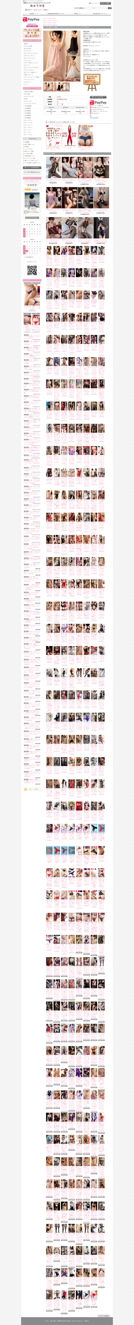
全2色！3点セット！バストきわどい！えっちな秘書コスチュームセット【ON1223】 (101, 994)
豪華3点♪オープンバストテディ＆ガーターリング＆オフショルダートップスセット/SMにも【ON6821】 (101, 1172)
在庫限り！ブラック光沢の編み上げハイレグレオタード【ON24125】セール (94, 1059)
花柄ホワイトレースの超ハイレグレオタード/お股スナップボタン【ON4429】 (64, 1148)
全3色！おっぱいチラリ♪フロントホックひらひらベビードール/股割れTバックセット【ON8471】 (94, 528)
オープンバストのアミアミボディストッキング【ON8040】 (94, 704)
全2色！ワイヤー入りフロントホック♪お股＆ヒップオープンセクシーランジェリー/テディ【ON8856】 (57, 617)
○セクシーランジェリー (29, 58)
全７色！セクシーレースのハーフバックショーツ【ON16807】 (32, 404)
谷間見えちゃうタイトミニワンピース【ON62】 (71, 1125)
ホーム (34, 13)
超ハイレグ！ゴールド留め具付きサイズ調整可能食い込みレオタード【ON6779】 (64, 1216)
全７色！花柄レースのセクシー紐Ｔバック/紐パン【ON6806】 (32, 422)
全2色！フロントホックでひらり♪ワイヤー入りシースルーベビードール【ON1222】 (86, 527)
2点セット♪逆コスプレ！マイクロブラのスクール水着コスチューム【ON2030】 (86, 816)
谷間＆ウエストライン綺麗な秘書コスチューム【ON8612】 (57, 681)
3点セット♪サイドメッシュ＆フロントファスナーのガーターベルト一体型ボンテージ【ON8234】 (101, 950)
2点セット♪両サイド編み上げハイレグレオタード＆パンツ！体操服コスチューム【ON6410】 (94, 261)
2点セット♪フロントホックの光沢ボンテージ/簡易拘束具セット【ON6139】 (79, 526)
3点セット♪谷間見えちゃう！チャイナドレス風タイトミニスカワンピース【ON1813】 (101, 327)
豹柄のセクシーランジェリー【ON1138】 (72, 1146)
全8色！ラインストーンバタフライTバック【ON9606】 (49, 947)
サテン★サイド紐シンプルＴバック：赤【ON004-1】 (57, 836)
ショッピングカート (105, 3)
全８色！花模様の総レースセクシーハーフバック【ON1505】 (32, 343)
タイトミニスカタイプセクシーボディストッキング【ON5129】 (49, 1081)
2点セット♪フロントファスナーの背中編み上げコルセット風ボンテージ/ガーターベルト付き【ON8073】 (101, 395)
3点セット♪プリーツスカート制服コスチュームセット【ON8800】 (49, 792)
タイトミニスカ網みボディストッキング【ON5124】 (49, 814)
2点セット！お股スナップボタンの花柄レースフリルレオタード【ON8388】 (64, 526)
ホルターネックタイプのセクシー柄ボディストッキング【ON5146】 (64, 1081)
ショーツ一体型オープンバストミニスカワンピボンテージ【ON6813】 (49, 1126)
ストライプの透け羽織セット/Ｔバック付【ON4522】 (49, 480)
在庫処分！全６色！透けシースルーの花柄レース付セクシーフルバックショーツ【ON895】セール (57, 906)
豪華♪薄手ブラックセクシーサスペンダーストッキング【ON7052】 (32, 606)
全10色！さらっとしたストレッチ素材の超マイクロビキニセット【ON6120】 (72, 482)
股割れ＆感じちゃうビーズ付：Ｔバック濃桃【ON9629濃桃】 (101, 837)
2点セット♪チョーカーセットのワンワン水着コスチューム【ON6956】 (32, 747)
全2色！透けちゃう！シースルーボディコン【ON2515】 (94, 1036)
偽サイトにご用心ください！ (32, 160)
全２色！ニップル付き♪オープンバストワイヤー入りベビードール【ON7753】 (86, 482)
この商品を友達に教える (98, 109)
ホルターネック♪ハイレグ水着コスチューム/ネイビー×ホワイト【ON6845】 (72, 815)
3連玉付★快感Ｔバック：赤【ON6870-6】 (94, 1303)
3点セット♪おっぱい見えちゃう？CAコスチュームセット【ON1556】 (79, 1015)
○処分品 (26, 43)
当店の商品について (30, 155)
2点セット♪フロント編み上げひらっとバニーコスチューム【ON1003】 (49, 437)
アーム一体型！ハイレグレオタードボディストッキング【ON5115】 (87, 792)
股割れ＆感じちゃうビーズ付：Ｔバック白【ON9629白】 (32, 397)
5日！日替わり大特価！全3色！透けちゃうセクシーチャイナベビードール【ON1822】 (64, 416)
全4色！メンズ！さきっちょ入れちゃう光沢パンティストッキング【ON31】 (79, 571)
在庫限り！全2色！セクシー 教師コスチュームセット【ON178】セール (32, 740)
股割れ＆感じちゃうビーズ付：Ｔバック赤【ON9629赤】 (57, 859)
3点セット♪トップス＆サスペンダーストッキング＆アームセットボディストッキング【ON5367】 (86, 1061)
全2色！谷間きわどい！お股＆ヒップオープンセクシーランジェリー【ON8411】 (32, 712)
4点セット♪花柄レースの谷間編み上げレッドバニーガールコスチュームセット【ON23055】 (101, 1127)
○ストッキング (27, 50)
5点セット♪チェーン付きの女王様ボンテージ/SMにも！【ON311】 (94, 1015)
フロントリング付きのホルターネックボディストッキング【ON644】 (100, 211)
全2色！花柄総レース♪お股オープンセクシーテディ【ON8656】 (49, 592)
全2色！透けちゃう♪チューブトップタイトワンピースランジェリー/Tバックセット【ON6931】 (57, 994)
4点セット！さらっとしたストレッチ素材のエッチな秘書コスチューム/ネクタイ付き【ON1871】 (49, 706)
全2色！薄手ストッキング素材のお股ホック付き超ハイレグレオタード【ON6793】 (86, 638)
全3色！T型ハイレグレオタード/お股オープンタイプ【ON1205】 (69, 211)
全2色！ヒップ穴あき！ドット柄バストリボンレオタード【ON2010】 (49, 637)
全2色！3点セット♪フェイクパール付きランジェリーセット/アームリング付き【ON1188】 (100, 181)
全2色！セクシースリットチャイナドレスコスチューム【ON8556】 (49, 770)
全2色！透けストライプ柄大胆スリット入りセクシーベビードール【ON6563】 (64, 1193)
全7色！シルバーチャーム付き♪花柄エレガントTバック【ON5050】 (57, 948)
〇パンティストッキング (30, 103)
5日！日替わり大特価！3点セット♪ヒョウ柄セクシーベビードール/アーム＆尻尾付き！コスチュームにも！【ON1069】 (86, 440)
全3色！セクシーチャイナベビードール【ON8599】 (101, 525)
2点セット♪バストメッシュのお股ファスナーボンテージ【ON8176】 (49, 415)
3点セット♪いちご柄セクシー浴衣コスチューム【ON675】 (86, 1104)
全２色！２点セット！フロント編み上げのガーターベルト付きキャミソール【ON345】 (79, 1238)
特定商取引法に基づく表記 (63, 1320)
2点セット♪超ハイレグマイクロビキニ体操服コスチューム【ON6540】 (101, 1282)
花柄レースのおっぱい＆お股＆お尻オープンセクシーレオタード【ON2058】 (57, 971)
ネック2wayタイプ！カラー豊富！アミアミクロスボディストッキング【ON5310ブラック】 (101, 282)
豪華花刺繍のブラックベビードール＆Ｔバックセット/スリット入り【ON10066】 (71, 504)
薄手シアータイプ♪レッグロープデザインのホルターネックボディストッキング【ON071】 (72, 727)
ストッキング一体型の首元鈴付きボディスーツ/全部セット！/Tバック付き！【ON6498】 (79, 1060)
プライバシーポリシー (77, 1320)
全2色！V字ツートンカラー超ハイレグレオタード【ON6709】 (31, 494)
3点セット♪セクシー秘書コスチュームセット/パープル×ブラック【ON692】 (79, 282)
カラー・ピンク (27, 125)
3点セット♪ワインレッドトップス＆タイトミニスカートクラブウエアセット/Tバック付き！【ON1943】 (64, 1306)
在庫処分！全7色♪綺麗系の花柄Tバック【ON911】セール (32, 560)
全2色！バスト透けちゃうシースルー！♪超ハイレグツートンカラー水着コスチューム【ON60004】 (79, 373)
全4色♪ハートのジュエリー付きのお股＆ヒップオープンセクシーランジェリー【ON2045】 (64, 305)
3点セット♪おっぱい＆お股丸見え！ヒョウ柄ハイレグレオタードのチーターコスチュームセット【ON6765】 (79, 639)
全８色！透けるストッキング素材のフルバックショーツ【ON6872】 (72, 904)
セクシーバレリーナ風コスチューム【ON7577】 (101, 1036)
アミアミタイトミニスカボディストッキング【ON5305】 (64, 1058)
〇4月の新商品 (27, 115)
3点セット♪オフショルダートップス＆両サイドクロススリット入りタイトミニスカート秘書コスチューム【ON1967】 (72, 973)
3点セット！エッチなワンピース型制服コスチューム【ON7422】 (94, 1259)
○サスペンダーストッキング (31, 53)
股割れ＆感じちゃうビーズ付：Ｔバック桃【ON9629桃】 (49, 859)
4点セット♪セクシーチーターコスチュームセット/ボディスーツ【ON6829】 (94, 1126)
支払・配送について (56, 13)
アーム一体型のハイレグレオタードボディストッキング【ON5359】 (101, 259)
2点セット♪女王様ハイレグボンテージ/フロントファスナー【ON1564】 (57, 304)
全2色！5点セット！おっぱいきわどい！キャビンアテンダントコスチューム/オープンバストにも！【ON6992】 (49, 750)
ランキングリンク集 (30, 158)
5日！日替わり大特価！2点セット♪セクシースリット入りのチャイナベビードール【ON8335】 (72, 527)
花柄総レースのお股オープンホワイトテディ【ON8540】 (94, 1169)
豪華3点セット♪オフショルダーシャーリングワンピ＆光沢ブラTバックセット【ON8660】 (57, 1194)
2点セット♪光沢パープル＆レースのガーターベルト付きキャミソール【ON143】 (57, 1016)
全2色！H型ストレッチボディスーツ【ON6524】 (64, 769)
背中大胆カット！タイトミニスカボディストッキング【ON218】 (71, 792)
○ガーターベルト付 (28, 96)
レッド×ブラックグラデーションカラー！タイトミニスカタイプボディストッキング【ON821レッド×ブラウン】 (86, 462)
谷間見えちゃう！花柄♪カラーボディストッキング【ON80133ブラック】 (72, 704)
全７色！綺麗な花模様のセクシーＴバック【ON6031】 (101, 858)
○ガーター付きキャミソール (31, 62)
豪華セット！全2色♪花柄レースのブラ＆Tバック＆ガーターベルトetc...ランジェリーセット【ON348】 (71, 262)
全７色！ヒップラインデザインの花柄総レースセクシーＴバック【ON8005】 (32, 355)
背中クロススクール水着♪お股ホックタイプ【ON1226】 (32, 627)
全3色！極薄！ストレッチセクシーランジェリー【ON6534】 (32, 566)
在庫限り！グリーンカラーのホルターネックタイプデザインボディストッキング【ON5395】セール (101, 350)
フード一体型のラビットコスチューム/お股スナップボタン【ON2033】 (72, 659)
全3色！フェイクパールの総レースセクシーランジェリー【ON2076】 (79, 348)
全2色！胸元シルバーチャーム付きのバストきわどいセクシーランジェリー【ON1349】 (49, 327)
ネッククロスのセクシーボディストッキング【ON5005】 (94, 680)
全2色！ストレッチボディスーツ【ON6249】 (64, 1280)
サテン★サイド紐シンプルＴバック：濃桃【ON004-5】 (79, 836)
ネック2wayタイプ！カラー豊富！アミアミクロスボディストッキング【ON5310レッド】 (72, 994)
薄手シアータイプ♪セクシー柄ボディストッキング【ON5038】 (64, 726)
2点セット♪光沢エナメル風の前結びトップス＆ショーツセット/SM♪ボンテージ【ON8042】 (49, 260)
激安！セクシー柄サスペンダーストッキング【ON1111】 (101, 969)
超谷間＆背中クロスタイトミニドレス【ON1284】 (57, 725)
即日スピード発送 (29, 151)
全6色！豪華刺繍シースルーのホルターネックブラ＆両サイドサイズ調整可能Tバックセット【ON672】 (94, 506)
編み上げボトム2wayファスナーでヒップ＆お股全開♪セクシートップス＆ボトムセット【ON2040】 (72, 1261)
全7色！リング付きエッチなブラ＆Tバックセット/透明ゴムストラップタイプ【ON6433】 (94, 549)
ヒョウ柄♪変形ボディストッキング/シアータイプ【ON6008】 (72, 770)
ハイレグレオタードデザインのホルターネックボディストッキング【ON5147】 (64, 371)
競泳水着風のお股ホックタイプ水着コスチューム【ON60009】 (79, 1081)
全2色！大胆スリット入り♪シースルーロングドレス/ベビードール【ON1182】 (94, 726)
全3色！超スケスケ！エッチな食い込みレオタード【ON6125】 (64, 570)
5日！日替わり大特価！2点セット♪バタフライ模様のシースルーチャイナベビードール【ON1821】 (101, 372)
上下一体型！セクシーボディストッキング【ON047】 (101, 747)
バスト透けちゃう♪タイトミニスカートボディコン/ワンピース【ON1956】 (32, 692)
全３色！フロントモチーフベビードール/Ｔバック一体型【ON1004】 (57, 481)
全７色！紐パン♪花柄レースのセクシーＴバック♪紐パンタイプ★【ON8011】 (32, 308)
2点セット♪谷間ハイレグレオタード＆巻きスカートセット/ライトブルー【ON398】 (72, 616)
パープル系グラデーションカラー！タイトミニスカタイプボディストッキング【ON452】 (94, 1106)
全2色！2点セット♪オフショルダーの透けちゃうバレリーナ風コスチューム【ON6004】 (94, 949)
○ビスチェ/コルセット (29, 70)
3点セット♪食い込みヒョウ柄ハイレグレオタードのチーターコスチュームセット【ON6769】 (57, 639)
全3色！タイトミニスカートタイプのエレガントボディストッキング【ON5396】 (72, 1105)
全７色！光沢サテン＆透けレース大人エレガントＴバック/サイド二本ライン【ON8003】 (64, 882)
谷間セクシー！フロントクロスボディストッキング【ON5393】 (49, 348)
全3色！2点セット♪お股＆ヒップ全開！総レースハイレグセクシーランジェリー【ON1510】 (64, 1106)
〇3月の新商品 (27, 113)
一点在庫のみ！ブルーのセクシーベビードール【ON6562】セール (86, 371)
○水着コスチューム (28, 74)
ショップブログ (78, 13)
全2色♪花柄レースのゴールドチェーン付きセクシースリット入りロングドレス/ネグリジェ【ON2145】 (64, 261)
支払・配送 (53, 1320)
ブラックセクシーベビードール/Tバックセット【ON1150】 (101, 1192)
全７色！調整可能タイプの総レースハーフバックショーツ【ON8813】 (101, 904)
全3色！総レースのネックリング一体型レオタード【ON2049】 (57, 348)
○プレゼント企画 (28, 46)
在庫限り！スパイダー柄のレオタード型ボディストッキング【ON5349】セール (72, 349)
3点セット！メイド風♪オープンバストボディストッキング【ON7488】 (49, 681)
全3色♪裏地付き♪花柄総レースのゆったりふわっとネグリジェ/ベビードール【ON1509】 (49, 505)
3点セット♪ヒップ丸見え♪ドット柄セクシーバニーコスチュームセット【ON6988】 (64, 1260)
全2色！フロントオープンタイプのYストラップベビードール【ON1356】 (57, 1171)
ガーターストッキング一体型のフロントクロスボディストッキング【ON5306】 (84, 241)
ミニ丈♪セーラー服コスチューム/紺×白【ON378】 (101, 658)
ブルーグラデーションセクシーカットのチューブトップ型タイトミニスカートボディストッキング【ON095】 (79, 395)
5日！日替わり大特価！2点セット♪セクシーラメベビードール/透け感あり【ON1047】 (57, 438)
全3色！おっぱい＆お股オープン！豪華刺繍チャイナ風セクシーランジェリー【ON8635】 (79, 549)
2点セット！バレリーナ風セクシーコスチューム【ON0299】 (86, 1259)
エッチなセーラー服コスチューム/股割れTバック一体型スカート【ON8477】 (64, 748)
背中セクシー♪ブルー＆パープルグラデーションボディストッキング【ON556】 (72, 393)
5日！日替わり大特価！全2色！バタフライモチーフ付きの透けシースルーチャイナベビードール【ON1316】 (49, 573)
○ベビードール (27, 60)
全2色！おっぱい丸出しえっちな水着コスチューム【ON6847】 (32, 698)
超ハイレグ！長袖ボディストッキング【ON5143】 (101, 414)
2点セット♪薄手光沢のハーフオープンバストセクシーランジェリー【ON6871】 (57, 1148)
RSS (30, 789)
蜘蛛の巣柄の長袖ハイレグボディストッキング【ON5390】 (72, 326)
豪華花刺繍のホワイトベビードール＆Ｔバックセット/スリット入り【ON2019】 (79, 1148)
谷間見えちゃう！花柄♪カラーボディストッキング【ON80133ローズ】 (79, 704)
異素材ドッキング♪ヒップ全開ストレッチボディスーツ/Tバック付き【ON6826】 (79, 815)
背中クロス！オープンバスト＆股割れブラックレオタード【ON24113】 (49, 1059)
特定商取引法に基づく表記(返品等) (100, 107)
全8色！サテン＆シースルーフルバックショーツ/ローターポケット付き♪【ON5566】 (32, 374)
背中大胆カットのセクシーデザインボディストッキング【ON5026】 (69, 241)
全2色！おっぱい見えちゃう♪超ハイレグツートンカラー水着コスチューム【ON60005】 (71, 1082)
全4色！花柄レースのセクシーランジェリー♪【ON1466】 (86, 347)
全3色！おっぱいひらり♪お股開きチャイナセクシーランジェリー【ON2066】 (49, 1037)
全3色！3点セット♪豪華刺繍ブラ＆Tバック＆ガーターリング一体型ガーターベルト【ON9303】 (57, 572)
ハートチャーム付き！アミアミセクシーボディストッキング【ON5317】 (101, 304)
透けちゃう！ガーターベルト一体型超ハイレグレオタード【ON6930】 (79, 259)
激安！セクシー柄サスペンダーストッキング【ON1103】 (57, 1236)
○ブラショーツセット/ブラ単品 (31, 77)
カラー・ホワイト (28, 127)
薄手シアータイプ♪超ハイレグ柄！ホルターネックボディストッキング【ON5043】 (79, 1260)
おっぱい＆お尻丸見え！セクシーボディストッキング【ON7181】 (101, 726)
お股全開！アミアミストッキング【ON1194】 (57, 1257)
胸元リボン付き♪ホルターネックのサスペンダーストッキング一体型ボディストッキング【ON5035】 (57, 706)
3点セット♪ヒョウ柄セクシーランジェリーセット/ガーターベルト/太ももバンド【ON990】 (49, 460)
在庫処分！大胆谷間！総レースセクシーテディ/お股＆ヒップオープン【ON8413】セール (101, 1083)
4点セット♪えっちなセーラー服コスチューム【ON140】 (94, 992)
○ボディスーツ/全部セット (30, 72)
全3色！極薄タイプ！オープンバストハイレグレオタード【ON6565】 (57, 592)
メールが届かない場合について (32, 162)
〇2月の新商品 (27, 110)
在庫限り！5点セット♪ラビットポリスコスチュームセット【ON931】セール (57, 371)
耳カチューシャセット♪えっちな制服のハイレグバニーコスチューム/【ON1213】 (100, 241)
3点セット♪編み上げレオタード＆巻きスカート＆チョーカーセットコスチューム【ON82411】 (86, 661)
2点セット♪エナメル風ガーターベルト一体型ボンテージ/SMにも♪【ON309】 (87, 304)
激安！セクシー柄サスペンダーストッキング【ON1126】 (32, 429)
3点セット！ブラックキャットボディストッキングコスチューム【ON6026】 (94, 771)
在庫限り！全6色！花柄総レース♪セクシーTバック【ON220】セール (32, 553)
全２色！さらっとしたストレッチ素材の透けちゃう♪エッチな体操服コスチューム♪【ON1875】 (101, 683)
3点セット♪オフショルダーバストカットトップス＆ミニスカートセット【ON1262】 (32, 633)
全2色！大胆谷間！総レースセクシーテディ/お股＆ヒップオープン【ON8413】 (79, 504)
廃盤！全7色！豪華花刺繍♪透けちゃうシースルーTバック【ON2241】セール (64, 926)
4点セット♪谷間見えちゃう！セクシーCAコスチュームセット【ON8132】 (72, 1015)
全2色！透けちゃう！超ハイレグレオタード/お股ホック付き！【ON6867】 (64, 1126)
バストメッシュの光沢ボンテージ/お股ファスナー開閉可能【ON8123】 (57, 504)
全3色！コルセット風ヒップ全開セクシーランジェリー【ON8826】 (32, 488)
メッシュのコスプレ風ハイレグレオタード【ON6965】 (94, 347)
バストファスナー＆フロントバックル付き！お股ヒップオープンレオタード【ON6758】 (94, 616)
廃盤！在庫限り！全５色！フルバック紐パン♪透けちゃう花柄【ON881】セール (94, 882)
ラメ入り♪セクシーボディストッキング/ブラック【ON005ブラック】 (79, 726)
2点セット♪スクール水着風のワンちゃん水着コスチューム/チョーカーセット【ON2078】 (101, 1060)
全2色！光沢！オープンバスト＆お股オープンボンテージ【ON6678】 (64, 615)
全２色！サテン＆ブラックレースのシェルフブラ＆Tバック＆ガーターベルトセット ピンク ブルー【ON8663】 (101, 462)
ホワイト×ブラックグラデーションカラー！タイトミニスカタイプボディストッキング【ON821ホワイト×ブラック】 (57, 396)
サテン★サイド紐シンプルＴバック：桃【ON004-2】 (64, 836)
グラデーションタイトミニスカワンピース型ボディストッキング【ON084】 (71, 459)
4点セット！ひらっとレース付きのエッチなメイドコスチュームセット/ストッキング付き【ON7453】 (49, 1283)
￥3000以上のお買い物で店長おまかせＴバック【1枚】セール (53, 148)
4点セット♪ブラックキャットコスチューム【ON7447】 (86, 769)
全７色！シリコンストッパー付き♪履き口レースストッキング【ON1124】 (32, 337)
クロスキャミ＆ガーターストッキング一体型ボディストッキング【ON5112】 (57, 1304)
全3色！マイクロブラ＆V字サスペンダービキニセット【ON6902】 (64, 392)
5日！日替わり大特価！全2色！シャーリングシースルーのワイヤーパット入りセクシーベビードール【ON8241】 (101, 506)
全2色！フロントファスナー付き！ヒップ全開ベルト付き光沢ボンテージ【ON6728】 (72, 638)
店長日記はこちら (32, 217)
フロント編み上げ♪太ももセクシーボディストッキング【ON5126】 (32, 513)
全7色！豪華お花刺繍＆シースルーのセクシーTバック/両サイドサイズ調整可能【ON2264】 (86, 927)
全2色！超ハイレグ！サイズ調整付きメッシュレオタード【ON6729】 (94, 1192)
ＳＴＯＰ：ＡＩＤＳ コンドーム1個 (69, 147)
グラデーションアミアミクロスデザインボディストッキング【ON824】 (64, 459)
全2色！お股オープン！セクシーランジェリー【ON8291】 (49, 525)
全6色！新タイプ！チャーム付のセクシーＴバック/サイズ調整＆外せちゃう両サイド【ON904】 (36, 328)
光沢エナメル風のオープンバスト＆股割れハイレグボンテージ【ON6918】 (86, 948)
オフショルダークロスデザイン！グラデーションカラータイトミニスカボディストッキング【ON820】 (101, 1106)
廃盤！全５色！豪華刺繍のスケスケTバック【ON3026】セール (49, 926)
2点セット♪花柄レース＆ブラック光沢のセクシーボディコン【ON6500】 (101, 771)
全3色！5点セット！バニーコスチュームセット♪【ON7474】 (57, 748)
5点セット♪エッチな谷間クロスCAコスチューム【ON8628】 (79, 1281)
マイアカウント (95, 3)
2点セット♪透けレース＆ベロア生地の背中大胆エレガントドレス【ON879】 (57, 1126)
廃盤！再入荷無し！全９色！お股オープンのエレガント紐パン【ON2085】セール (32, 410)
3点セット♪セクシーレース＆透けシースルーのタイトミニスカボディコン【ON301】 (94, 816)
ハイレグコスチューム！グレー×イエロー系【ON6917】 (49, 392)
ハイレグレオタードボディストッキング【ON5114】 (101, 792)
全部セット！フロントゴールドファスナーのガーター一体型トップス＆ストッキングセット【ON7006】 (72, 684)
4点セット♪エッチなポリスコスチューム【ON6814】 (94, 1280)
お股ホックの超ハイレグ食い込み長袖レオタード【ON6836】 (94, 437)
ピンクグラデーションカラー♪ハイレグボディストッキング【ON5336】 (32, 719)
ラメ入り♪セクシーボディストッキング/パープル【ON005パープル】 (86, 726)
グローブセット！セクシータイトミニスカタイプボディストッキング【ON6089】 (49, 1305)
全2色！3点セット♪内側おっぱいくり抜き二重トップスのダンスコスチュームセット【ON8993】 (86, 1217)
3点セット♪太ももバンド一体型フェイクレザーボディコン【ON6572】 (79, 793)
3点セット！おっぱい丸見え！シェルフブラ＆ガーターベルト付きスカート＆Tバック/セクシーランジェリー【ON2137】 (49, 1173)
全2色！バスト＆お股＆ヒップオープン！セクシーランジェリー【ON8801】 (32, 482)
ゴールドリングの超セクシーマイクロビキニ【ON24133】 (57, 1104)
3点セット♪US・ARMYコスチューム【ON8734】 (79, 769)
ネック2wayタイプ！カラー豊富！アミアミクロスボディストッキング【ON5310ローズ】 (64, 994)
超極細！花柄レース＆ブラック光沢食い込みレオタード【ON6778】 (94, 1215)
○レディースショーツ (29, 79)
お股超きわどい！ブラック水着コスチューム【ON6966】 (49, 1104)
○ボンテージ (27, 65)
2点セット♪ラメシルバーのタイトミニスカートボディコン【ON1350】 (57, 1059)
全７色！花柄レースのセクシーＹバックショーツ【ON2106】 (49, 904)
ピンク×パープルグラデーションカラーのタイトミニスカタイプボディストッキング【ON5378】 (49, 283)
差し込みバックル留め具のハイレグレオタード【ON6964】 (72, 1037)
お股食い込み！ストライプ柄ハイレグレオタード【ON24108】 (86, 259)
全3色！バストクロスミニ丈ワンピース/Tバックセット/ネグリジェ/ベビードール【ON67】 (72, 1194)
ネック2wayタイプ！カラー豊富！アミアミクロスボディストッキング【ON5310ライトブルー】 (49, 306)
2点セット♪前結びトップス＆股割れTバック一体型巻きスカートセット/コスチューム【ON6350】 (84, 211)
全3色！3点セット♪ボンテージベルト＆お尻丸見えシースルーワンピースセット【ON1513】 (72, 372)
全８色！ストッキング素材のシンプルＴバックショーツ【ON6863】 (64, 904)
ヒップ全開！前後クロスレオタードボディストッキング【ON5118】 (57, 815)
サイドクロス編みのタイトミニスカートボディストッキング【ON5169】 (101, 437)
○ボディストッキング (29, 55)
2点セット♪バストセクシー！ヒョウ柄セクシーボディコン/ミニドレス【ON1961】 (57, 260)
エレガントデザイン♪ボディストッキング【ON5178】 (86, 280)
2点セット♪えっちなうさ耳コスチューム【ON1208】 (86, 392)
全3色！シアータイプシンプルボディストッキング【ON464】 (79, 459)
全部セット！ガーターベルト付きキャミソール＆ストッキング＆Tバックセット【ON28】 (71, 1305)
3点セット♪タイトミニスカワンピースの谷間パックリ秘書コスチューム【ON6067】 (72, 749)
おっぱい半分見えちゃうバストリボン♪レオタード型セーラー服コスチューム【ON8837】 (49, 616)
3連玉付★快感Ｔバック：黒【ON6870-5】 (86, 836)
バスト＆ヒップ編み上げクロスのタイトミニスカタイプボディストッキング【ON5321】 (72, 1060)
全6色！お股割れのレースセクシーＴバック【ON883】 (32, 361)
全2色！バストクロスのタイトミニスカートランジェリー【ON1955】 (69, 180)
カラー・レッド (27, 129)
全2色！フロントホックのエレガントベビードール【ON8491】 (32, 469)
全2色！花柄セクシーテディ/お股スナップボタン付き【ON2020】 (79, 1215)
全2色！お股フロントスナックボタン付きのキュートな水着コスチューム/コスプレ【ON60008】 (79, 1106)
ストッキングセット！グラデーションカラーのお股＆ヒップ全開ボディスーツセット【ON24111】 (79, 972)
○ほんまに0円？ (27, 48)
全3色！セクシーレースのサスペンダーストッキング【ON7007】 (94, 326)
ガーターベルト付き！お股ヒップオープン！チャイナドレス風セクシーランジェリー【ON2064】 (86, 328)
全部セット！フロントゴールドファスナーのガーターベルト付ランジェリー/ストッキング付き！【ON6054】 (64, 684)
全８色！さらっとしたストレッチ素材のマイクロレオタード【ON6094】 (32, 416)
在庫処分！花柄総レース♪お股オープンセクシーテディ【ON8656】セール (32, 781)
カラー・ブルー (27, 132)
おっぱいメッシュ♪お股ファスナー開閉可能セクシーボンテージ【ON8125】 (64, 504)
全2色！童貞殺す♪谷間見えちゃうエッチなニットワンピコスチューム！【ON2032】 (94, 749)
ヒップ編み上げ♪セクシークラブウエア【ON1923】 (94, 792)
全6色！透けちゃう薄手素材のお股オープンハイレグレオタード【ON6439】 (57, 548)
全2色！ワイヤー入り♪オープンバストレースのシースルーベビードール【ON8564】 (32, 639)
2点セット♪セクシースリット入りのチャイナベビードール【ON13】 (86, 970)
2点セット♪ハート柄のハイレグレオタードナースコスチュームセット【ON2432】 (64, 438)
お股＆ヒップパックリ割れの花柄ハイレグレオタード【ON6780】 (49, 659)
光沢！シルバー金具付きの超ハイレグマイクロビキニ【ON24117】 (32, 759)
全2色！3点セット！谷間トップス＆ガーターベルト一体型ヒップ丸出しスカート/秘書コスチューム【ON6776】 (86, 1128)
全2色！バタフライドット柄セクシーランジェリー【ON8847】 (94, 592)
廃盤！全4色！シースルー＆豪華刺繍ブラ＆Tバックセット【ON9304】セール (86, 594)
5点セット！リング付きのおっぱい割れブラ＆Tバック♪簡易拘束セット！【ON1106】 (101, 1149)
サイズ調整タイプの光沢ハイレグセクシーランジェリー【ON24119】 (79, 326)
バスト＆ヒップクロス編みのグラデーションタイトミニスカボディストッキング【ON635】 (49, 1150)
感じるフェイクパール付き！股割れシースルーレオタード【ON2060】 (86, 1015)
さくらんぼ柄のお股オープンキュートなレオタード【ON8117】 (79, 304)
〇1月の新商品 (27, 108)
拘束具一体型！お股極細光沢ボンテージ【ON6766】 (94, 636)
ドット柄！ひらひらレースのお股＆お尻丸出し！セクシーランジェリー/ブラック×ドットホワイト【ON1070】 (72, 1173)
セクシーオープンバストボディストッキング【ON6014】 (86, 747)
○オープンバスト (28, 101)
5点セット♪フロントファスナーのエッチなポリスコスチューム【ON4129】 (101, 637)
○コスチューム (27, 82)
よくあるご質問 (29, 153)
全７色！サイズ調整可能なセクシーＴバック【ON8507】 (86, 903)
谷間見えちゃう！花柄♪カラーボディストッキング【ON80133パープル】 (86, 704)
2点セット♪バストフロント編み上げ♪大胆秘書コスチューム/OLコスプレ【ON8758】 (57, 794)
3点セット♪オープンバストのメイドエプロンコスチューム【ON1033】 (72, 437)
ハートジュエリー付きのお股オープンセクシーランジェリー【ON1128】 (57, 415)
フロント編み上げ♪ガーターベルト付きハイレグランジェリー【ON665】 (53, 241)
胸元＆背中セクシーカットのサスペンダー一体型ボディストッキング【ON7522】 (49, 1260)
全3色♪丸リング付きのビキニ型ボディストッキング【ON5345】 (72, 304)
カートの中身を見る (32, 167)
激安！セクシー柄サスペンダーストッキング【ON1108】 (64, 1236)
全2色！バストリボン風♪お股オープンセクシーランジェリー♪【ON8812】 (101, 593)
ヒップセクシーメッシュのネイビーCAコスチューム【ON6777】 (101, 615)
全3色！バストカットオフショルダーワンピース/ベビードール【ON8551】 (72, 948)
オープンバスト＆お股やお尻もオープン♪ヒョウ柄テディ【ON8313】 (57, 526)
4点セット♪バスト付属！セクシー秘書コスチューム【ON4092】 (72, 1215)
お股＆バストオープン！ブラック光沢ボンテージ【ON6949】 (31, 753)
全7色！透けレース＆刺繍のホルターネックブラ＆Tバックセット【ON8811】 (32, 500)
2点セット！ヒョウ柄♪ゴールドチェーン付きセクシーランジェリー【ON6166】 (79, 1171)
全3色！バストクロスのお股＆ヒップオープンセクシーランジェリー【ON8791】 (32, 475)
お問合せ (100, 13)
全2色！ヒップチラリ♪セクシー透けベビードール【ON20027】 (94, 481)
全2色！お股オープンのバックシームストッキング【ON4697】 (72, 1237)
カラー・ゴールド (28, 134)
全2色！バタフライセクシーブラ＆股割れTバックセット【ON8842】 (71, 592)
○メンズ (26, 84)
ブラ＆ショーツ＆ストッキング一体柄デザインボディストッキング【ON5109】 (86, 415)
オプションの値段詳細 (97, 105)
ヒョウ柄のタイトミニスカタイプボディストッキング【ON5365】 (94, 970)
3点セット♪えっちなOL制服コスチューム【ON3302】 (57, 325)
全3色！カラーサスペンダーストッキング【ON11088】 (94, 392)
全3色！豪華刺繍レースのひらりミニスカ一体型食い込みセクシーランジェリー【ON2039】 (85, 181)
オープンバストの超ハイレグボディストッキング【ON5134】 (64, 326)
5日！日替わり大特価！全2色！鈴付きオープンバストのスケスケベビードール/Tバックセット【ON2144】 (57, 284)
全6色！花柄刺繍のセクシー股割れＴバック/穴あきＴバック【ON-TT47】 (32, 349)
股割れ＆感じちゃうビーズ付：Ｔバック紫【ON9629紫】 (32, 391)
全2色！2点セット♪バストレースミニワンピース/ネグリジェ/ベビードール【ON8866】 (86, 1194)
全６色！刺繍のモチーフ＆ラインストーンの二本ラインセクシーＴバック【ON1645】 (79, 860)
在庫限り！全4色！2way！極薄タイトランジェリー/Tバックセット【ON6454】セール (64, 550)
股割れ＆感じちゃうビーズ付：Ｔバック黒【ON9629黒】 (32, 385)
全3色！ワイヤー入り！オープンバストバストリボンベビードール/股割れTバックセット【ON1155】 (86, 506)
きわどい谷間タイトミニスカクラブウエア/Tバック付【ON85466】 (86, 1281)
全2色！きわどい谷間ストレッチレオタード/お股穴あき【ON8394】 (49, 548)
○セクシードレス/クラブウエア (31, 67)
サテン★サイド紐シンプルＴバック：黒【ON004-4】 (86, 1303)
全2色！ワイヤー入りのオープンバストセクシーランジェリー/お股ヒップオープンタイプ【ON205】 (79, 439)
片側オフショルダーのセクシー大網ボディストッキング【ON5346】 (64, 1037)
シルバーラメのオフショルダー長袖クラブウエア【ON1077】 (32, 594)
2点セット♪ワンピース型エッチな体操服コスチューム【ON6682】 (86, 615)
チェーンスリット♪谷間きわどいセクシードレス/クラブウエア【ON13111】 (49, 726)
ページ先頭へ (103, 1316)
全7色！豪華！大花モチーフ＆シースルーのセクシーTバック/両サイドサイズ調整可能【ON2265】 (101, 928)
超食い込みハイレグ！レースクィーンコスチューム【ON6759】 (49, 1215)
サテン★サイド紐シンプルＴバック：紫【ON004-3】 (71, 836)
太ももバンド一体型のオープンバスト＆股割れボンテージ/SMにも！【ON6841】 (57, 659)
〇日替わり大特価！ (29, 91)
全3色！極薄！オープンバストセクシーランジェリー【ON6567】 (101, 548)
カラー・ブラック (28, 120)
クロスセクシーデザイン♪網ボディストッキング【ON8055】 (101, 1215)
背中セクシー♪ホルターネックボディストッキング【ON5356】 (64, 281)
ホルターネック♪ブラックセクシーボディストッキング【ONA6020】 (57, 770)
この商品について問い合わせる (99, 111)
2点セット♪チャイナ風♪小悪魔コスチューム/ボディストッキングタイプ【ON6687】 (64, 660)
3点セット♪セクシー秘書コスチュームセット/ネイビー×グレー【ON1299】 (32, 572)
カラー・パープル (28, 122)
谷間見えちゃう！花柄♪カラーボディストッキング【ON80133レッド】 (64, 704)
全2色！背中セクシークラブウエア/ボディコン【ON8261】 (79, 747)
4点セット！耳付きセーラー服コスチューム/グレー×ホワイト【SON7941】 (101, 1259)
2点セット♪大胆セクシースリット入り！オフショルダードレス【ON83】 (101, 815)
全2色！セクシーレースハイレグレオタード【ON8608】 (79, 592)
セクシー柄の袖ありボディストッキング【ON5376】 (86, 1036)
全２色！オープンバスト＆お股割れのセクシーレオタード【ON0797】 (32, 600)
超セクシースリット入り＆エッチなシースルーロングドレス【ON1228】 (101, 704)
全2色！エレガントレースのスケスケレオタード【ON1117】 (32, 507)
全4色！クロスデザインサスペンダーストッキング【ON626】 (64, 348)
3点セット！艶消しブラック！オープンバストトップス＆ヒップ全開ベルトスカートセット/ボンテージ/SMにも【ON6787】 (57, 1218)
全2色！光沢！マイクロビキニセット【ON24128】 (57, 1080)
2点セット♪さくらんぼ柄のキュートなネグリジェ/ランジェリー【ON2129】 (79, 415)
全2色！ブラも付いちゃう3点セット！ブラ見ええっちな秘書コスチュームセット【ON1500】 (86, 1083)
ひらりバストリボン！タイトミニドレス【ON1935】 (64, 814)
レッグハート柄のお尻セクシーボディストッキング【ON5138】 (49, 370)
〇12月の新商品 (27, 106)
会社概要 (27, 142)
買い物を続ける (95, 113)
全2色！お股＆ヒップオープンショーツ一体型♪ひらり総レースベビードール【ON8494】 (79, 1194)
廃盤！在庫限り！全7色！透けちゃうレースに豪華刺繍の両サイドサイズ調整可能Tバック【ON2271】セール (94, 928)
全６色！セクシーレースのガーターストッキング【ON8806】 (94, 659)
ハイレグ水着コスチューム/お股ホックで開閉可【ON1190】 (79, 1304)
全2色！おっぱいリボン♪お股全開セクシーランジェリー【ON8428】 (32, 620)
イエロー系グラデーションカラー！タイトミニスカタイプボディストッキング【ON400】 (94, 372)
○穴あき (26, 98)
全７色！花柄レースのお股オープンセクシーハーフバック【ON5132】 (32, 368)
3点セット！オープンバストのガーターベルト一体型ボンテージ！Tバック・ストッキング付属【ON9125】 (101, 484)
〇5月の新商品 (27, 118)
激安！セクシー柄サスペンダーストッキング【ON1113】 (87, 1236)
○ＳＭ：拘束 (27, 94)
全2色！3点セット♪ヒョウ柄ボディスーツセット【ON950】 (49, 837)
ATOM (36, 789)
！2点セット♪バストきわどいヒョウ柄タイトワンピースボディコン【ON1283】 (86, 993)
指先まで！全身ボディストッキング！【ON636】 (64, 792)
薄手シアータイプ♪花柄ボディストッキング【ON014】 (94, 414)
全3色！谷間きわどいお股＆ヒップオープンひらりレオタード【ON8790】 (86, 571)
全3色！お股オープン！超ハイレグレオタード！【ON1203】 (31, 519)
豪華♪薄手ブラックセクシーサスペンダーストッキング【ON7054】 (94, 1237)
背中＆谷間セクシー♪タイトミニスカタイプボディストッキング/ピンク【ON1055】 (94, 460)
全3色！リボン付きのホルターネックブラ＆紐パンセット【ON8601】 (72, 548)
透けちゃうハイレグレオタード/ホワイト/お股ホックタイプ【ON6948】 (72, 282)
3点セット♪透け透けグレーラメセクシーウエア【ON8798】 (94, 570)
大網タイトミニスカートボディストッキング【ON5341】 (79, 992)
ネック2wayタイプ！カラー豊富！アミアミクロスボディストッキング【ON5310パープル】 (94, 282)
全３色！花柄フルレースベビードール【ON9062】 (79, 480)
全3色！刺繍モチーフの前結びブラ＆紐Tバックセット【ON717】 (79, 659)
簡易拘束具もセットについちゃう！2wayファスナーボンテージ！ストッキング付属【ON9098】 (94, 1150)
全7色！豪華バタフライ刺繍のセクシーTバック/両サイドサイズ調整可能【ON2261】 (27, 328)
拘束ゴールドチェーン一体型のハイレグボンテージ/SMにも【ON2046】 (71, 415)
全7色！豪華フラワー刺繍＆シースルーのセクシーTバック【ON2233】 (32, 435)
